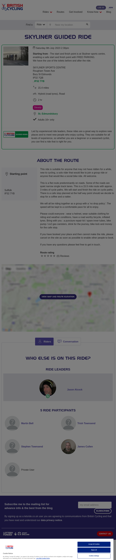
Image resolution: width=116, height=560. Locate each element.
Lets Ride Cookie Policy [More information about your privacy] (43, 558)
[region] (56, 549)
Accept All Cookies (94, 544)
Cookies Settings (94, 556)
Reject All (94, 550)
